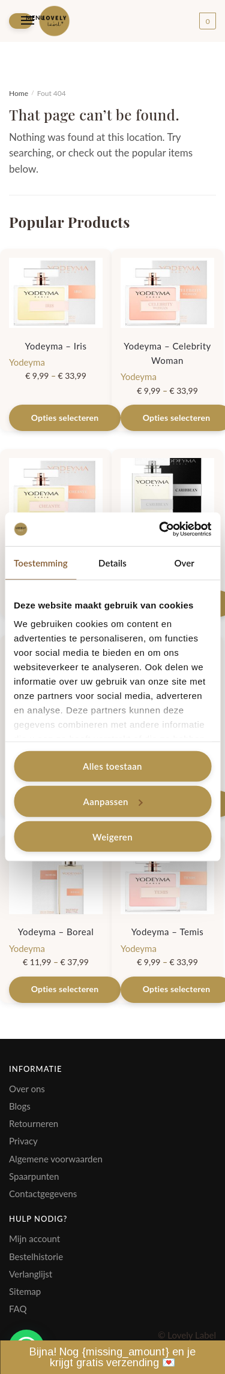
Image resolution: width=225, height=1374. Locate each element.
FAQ (18, 1308)
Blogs (20, 1106)
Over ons (27, 1088)
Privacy (23, 1140)
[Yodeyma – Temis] (167, 879)
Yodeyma (27, 362)
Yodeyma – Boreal (56, 931)
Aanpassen (113, 801)
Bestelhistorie (36, 1256)
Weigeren (112, 836)
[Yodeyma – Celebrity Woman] (167, 293)
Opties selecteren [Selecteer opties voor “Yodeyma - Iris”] (65, 417)
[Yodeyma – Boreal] (56, 879)
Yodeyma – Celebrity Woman (167, 353)
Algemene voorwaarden (56, 1158)
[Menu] (20, 20)
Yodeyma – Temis (167, 931)
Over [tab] (184, 562)
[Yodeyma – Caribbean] (167, 493)
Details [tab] (112, 562)
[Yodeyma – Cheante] (56, 493)
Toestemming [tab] (41, 562)
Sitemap (25, 1291)
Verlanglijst (30, 1273)
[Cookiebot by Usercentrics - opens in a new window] (160, 529)
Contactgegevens (43, 1193)
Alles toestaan (112, 766)
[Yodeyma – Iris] (56, 293)
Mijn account (34, 1238)
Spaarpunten (34, 1176)
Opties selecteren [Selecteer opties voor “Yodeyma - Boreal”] (65, 989)
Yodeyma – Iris (56, 346)
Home (18, 93)
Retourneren (33, 1123)
